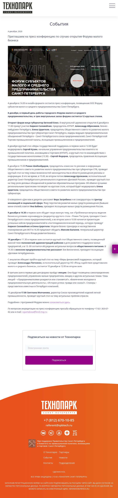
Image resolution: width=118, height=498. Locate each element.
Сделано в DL (59, 472)
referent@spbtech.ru (59, 425)
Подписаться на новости (115, 249)
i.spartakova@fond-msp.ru (34, 312)
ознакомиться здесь (60, 302)
